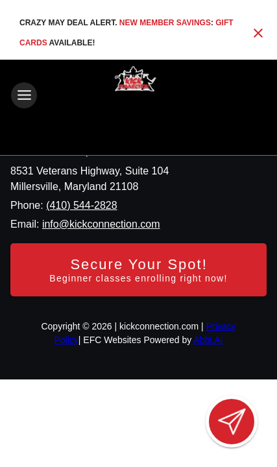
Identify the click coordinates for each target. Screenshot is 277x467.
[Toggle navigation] (24, 95)
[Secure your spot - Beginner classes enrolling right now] (138, 269)
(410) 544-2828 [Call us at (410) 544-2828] (81, 205)
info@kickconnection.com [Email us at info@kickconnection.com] (101, 224)
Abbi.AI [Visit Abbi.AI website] (208, 340)
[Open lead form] (232, 422)
